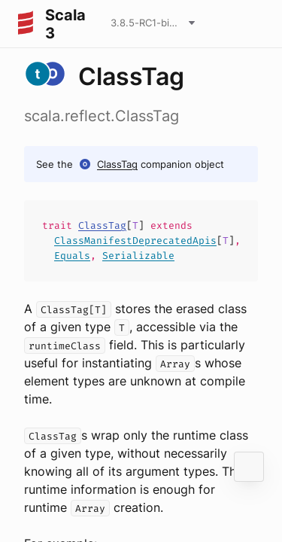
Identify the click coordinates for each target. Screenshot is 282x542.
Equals (72, 255)
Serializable (138, 255)
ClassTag (117, 164)
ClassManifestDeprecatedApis (135, 240)
